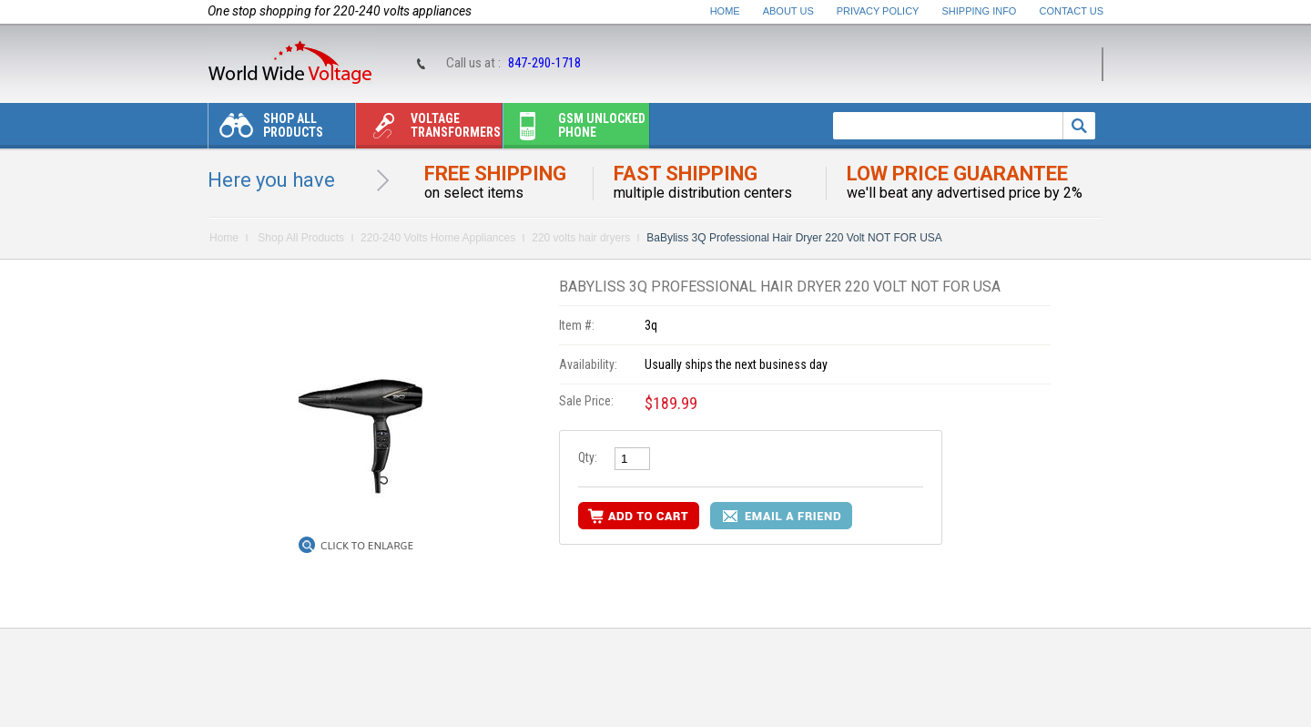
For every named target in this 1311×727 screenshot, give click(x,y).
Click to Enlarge (366, 545)
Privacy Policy (878, 10)
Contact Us (1072, 10)
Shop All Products (265, 129)
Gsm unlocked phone (574, 129)
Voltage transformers (428, 129)
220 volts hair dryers (581, 237)
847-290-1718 (544, 63)
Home (725, 10)
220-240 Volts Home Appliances (438, 237)
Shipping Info (979, 10)
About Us (788, 10)
